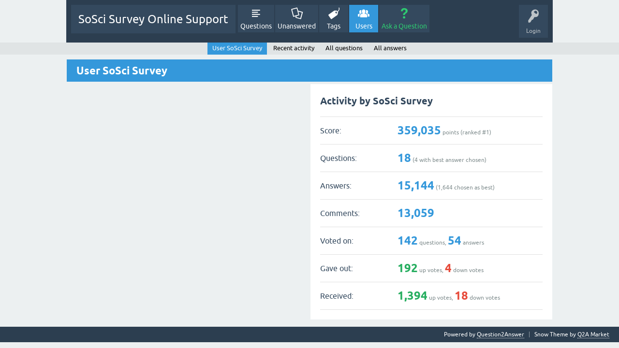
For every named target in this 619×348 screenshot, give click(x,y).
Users (363, 26)
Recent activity (293, 48)
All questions (344, 48)
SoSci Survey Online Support (153, 19)
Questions (256, 26)
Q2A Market (593, 334)
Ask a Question (404, 26)
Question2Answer (500, 334)
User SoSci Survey (237, 48)
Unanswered (297, 26)
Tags (333, 26)
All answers (390, 48)
